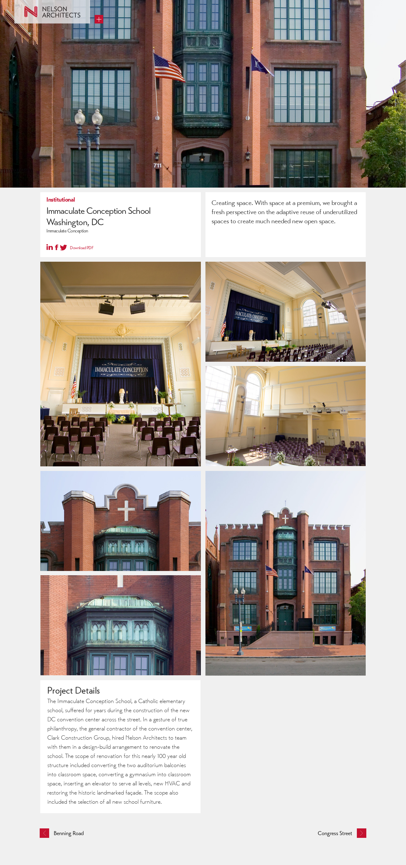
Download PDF (81, 247)
